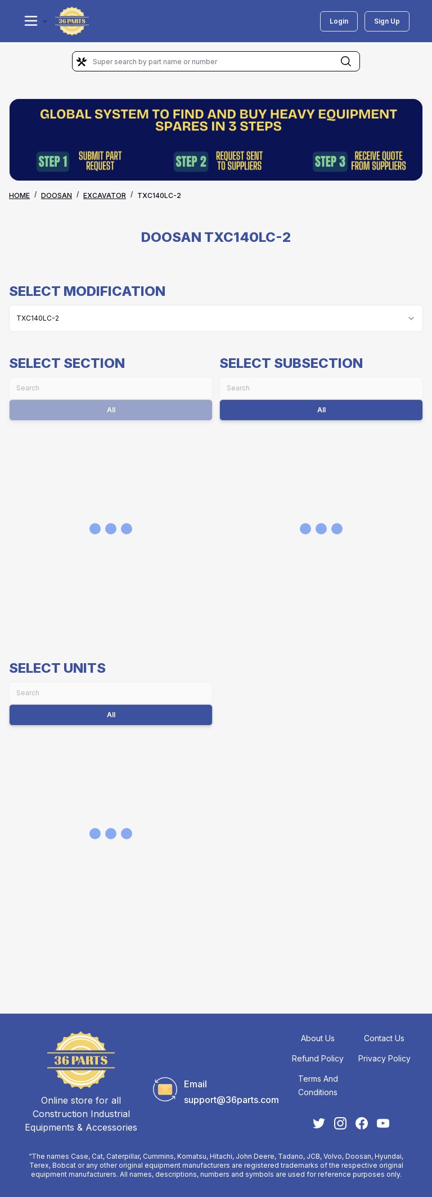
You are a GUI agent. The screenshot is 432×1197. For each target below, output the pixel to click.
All (321, 410)
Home (19, 195)
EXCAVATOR (104, 195)
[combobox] (216, 318)
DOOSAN (56, 195)
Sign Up (387, 21)
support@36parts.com (231, 1099)
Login (339, 21)
